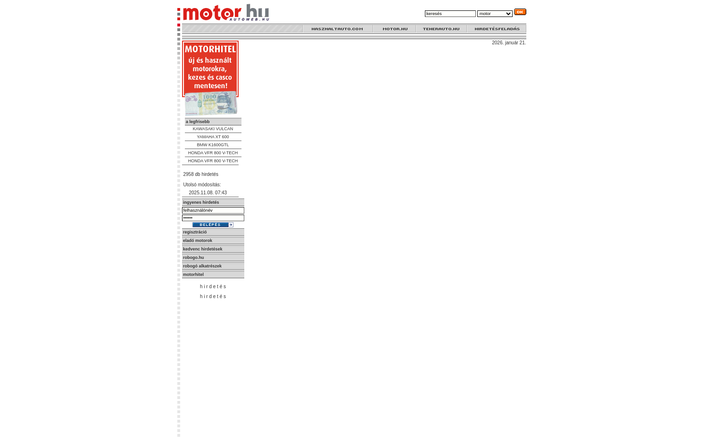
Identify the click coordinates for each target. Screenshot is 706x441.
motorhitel (193, 274)
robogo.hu (193, 257)
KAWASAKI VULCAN (213, 128)
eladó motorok (197, 240)
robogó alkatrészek (202, 266)
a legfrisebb (198, 121)
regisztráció (195, 232)
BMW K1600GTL (213, 144)
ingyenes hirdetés (201, 202)
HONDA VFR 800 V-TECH (213, 152)
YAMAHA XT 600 (213, 136)
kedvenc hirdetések (203, 249)
